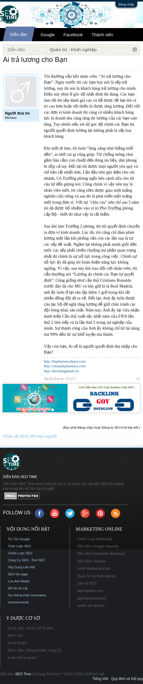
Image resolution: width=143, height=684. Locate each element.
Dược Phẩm (17, 643)
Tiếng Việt (100, 679)
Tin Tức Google (19, 539)
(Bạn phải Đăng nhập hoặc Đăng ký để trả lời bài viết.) (101, 427)
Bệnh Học (15, 635)
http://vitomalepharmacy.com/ (65, 366)
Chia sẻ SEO (15, 436)
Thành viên (102, 34)
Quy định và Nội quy (127, 679)
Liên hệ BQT (87, 583)
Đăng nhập (126, 4)
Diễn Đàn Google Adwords (98, 546)
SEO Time (23, 674)
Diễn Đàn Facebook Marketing (101, 554)
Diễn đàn (18, 34)
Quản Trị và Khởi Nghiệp (96, 576)
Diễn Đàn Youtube (91, 561)
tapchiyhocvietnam (91, 598)
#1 (138, 378)
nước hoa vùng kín (22, 658)
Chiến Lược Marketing (94, 539)
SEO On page (18, 574)
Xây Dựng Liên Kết (21, 567)
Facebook (73, 34)
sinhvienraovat (18, 602)
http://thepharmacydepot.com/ (65, 361)
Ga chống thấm (19, 595)
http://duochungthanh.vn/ (61, 371)
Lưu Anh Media (19, 581)
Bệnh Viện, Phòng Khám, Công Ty (34, 650)
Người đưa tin (53, 378)
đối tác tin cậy (18, 588)
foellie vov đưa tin (91, 606)
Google (48, 34)
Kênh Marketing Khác (94, 569)
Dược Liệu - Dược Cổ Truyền (30, 628)
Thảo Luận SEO (19, 546)
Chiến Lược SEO (20, 553)
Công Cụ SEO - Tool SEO (26, 560)
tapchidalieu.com (90, 591)
